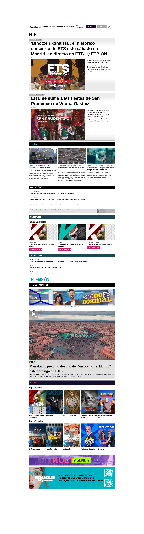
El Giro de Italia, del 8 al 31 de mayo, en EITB (45, 267)
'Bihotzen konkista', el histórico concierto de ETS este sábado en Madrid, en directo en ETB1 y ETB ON (69, 48)
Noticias (45, 26)
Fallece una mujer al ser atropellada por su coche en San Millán (52, 193)
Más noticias (36, 187)
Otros (71, 26)
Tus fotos (101, 210)
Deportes (52, 26)
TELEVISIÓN (39, 280)
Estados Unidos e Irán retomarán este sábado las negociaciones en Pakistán (56, 205)
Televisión (59, 26)
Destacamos (41, 285)
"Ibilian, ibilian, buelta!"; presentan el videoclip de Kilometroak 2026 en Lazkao (57, 199)
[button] (114, 232)
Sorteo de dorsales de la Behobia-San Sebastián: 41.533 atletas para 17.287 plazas (58, 262)
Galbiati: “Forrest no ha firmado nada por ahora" (46, 273)
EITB (32, 35)
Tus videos (101, 212)
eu (112, 27)
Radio (66, 26)
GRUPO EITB (102, 26)
